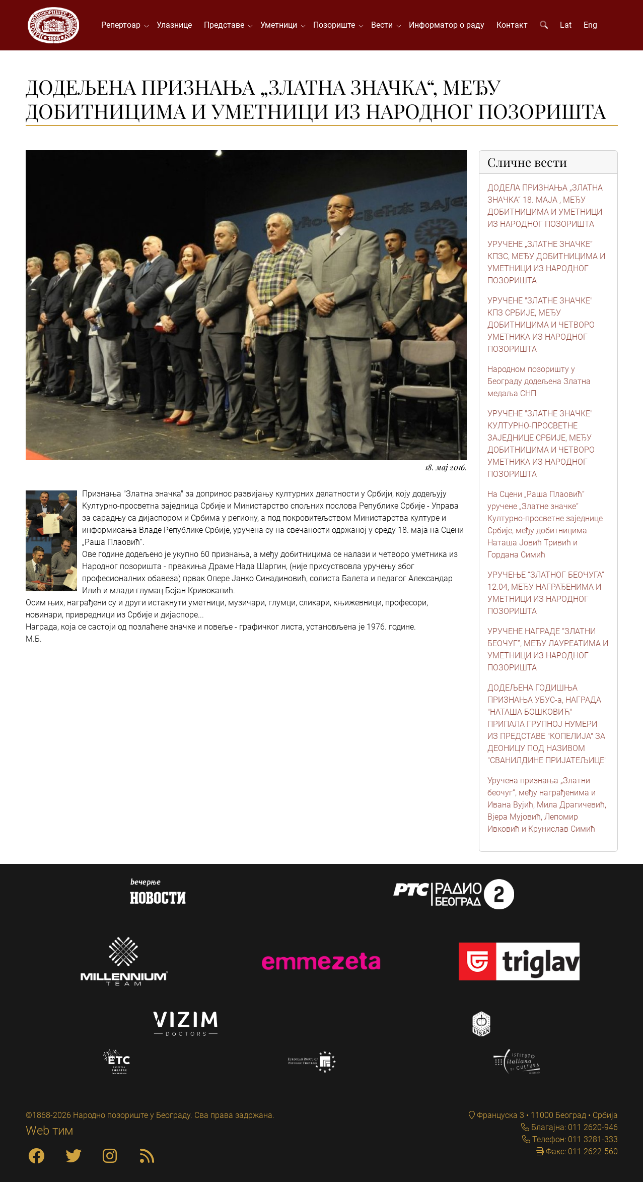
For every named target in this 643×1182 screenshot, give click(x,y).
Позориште (336, 25)
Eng (590, 25)
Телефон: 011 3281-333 (574, 1139)
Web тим (50, 1131)
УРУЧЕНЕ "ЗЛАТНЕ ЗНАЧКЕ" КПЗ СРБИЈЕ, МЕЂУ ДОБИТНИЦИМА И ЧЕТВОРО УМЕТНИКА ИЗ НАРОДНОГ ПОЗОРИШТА (541, 325)
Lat (565, 25)
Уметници (280, 25)
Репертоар (123, 25)
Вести (384, 25)
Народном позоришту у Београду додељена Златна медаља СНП (539, 381)
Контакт (512, 25)
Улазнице (174, 25)
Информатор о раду (446, 25)
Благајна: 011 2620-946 (573, 1127)
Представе (226, 25)
